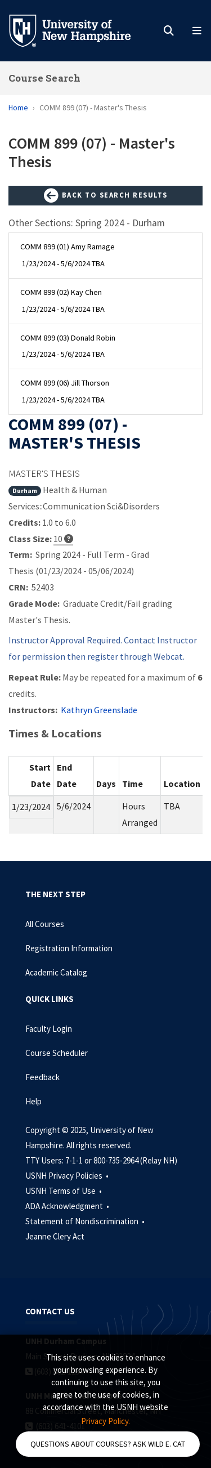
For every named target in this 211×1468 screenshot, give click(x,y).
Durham (24, 490)
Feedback (42, 1077)
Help (33, 1101)
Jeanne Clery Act (54, 1236)
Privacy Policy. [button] (105, 1421)
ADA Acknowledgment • (68, 1206)
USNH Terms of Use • (64, 1190)
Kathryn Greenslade (99, 709)
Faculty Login (48, 1028)
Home (18, 107)
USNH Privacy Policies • (67, 1175)
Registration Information (69, 948)
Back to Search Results (106, 196)
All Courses (44, 924)
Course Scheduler (56, 1053)
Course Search (44, 77)
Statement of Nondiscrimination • (85, 1221)
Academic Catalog (56, 972)
